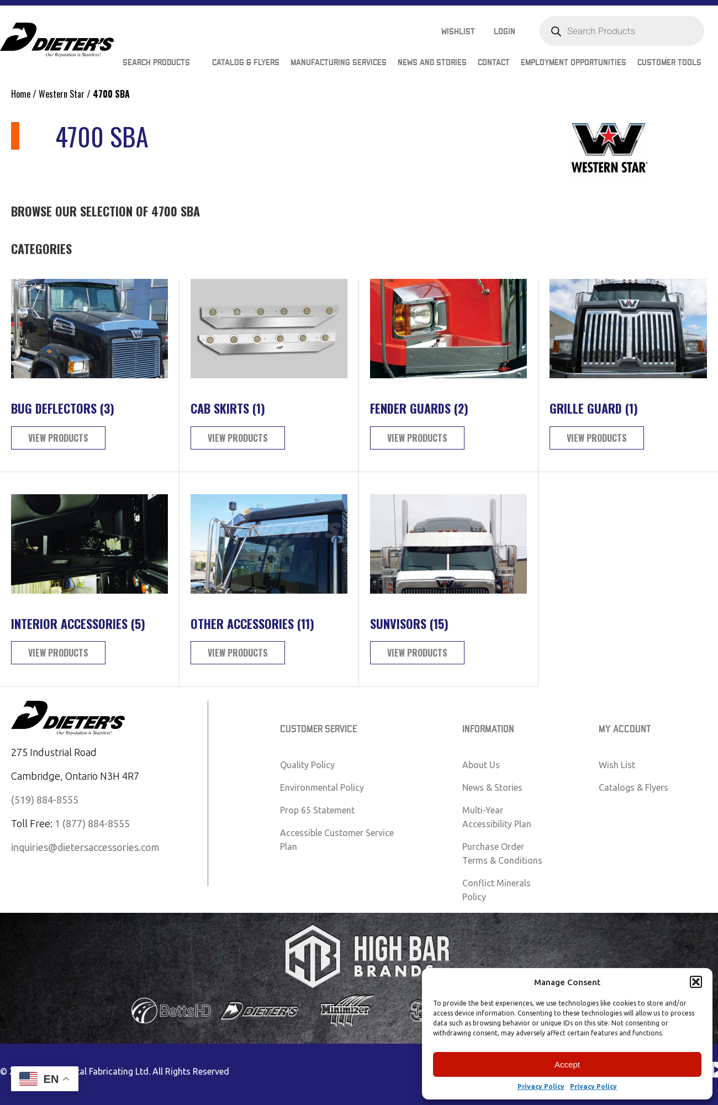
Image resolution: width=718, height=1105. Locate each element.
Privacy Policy (541, 1086)
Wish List (617, 765)
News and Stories (432, 62)
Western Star (62, 94)
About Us (481, 765)
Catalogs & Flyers (633, 787)
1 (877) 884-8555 (92, 823)
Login (504, 31)
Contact (494, 62)
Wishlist (458, 31)
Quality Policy (307, 765)
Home (20, 94)
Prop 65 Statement (317, 810)
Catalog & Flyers (245, 62)
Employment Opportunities (573, 62)
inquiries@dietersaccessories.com (85, 847)
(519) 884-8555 (44, 799)
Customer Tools (669, 62)
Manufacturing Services (339, 62)
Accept (567, 1064)
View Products (58, 438)
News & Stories (492, 787)
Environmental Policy (322, 787)
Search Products (156, 62)
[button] (695, 981)
